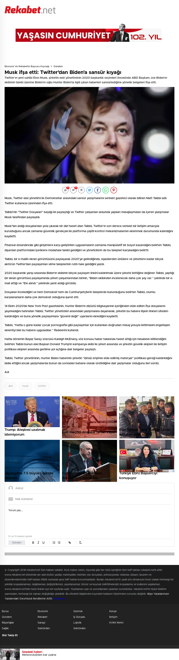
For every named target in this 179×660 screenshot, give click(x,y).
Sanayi (41, 622)
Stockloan (59, 598)
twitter (42, 386)
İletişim (113, 617)
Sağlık (5, 628)
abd (10, 386)
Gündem (58, 66)
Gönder (17, 542)
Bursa (5, 611)
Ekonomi (43, 611)
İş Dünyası (79, 617)
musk (25, 386)
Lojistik (77, 622)
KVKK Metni (116, 622)
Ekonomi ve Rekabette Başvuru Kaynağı (27, 66)
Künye (113, 611)
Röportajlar (8, 622)
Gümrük (78, 611)
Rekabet (42, 617)
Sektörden (44, 628)
